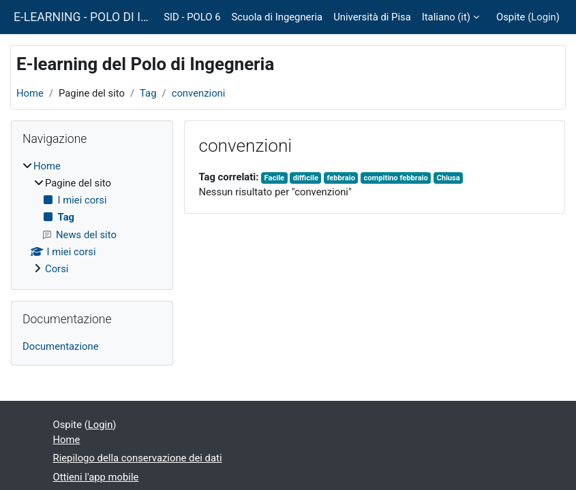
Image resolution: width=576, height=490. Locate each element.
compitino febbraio (395, 178)
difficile (305, 178)
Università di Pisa (372, 17)
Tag (148, 93)
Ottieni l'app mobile (96, 477)
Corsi (56, 269)
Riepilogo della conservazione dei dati (137, 458)
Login (543, 17)
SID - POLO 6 (192, 17)
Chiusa (447, 178)
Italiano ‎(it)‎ (446, 17)
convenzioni (199, 93)
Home (30, 93)
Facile (274, 178)
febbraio (340, 178)
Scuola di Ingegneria (276, 17)
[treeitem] (92, 218)
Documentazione (60, 346)
